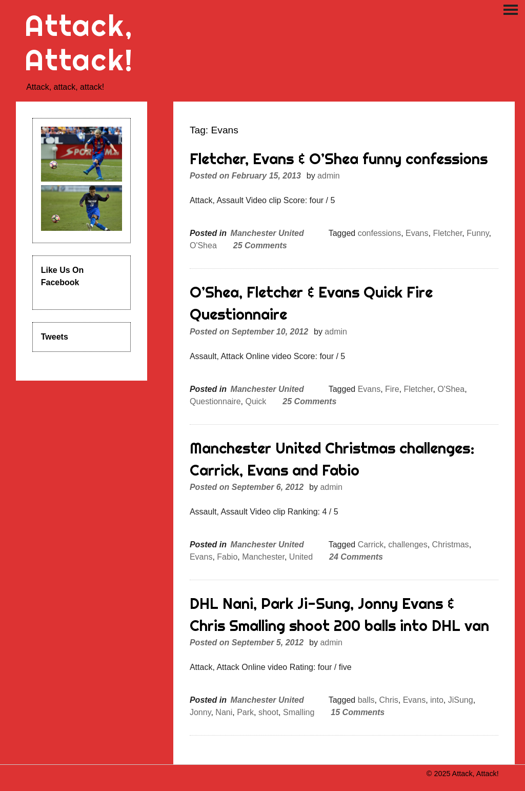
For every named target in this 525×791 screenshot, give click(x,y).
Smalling (298, 712)
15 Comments (358, 712)
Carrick (371, 544)
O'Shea (203, 245)
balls (366, 700)
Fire (392, 389)
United (301, 556)
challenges (408, 544)
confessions (379, 233)
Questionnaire (215, 401)
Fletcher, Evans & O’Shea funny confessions (339, 159)
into (436, 700)
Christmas (450, 544)
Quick (255, 401)
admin (328, 175)
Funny (478, 233)
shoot (268, 712)
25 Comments (260, 245)
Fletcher (447, 233)
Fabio (227, 556)
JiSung (460, 700)
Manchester (263, 556)
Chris (388, 700)
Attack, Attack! (79, 42)
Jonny (200, 712)
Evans (417, 233)
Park (245, 712)
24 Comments (356, 556)
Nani (223, 712)
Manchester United (267, 233)
